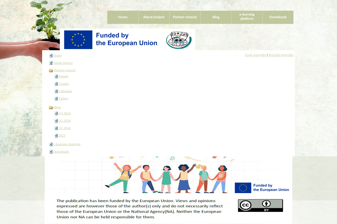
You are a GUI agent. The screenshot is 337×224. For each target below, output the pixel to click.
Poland (63, 76)
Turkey (63, 98)
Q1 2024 (64, 128)
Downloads (61, 151)
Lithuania (65, 91)
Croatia (63, 84)
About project (63, 63)
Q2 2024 (64, 121)
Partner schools (62, 70)
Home (57, 55)
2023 (62, 135)
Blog (55, 107)
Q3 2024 (64, 113)
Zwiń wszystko (255, 55)
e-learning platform (66, 144)
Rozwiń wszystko (281, 55)
